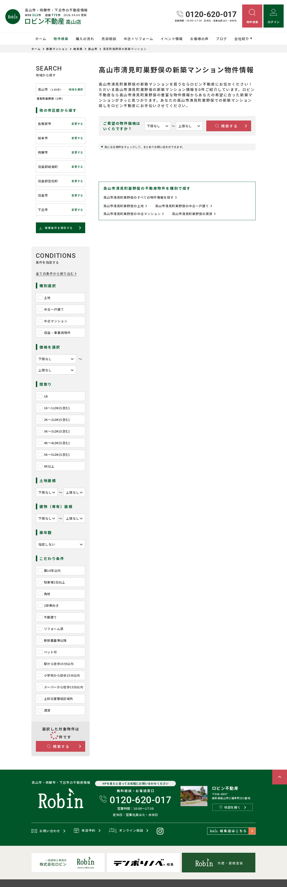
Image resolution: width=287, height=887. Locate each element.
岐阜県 (78, 49)
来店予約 (85, 831)
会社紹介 (241, 38)
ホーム (40, 38)
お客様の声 (199, 38)
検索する (58, 746)
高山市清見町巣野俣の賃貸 (194, 213)
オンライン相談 (126, 831)
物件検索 (61, 38)
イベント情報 (172, 38)
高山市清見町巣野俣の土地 (125, 206)
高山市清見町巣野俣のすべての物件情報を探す (140, 197)
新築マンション (57, 49)
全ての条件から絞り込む (56, 273)
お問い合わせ (45, 831)
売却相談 (109, 38)
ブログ (221, 38)
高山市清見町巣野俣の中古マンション (133, 213)
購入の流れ (85, 38)
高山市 (93, 49)
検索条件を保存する (56, 228)
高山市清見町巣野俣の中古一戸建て (183, 206)
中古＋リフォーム (138, 38)
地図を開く (230, 807)
